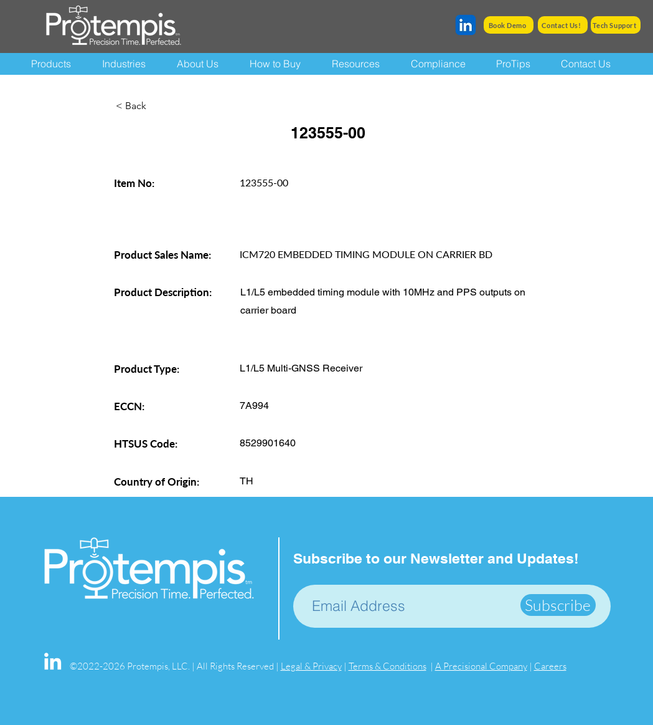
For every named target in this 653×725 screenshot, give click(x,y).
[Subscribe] (558, 605)
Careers (550, 666)
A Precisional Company (481, 666)
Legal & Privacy (311, 666)
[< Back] (157, 106)
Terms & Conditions (387, 666)
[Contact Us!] (563, 25)
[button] (362, 64)
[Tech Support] (616, 25)
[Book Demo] (508, 25)
